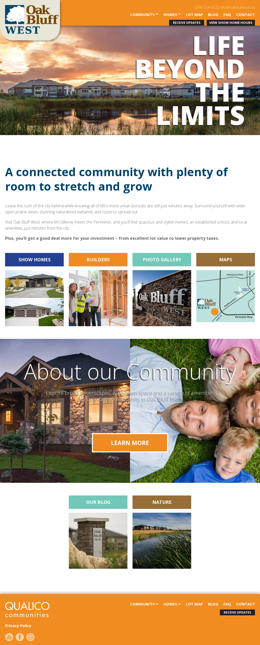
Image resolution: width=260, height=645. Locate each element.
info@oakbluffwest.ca (237, 7)
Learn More (130, 443)
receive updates (186, 23)
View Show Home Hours (230, 22)
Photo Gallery (162, 259)
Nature (162, 502)
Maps (225, 259)
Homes (171, 14)
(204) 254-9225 (207, 7)
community (143, 14)
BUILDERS (98, 259)
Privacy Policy (18, 625)
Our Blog (98, 502)
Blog (213, 14)
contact (245, 14)
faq (227, 14)
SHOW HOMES (35, 259)
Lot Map (194, 14)
